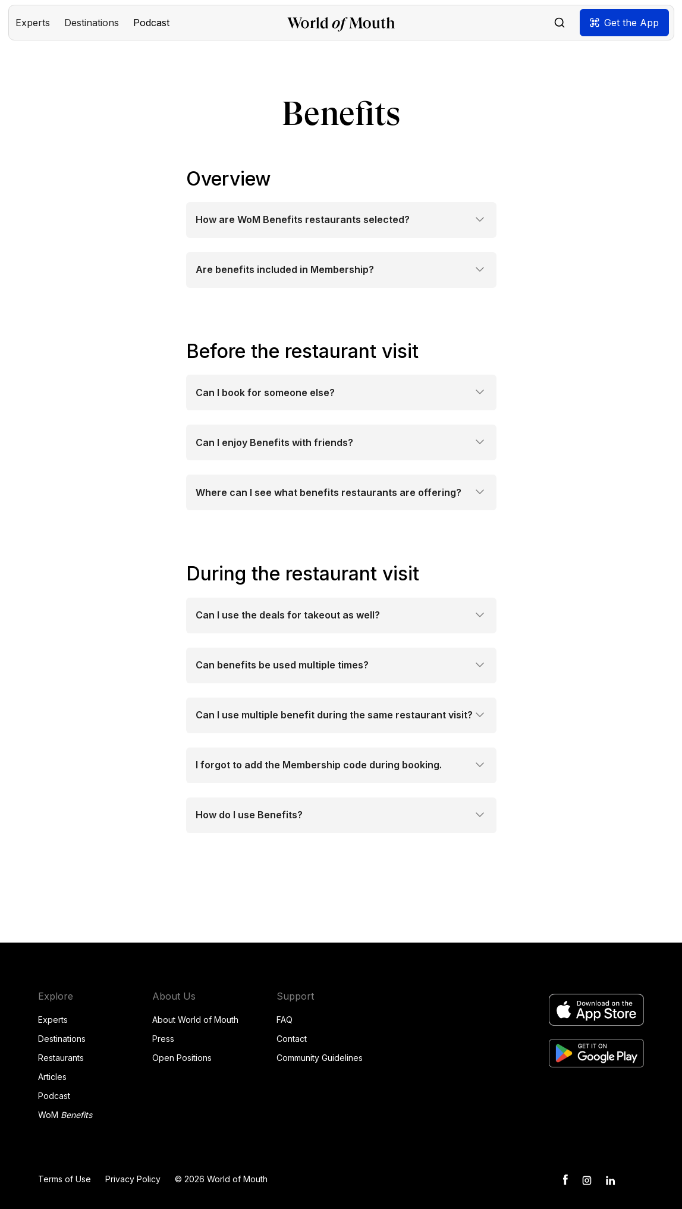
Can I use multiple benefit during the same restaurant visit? (334, 715)
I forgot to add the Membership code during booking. (319, 765)
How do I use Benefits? (249, 815)
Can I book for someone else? (265, 392)
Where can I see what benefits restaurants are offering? (328, 492)
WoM (65, 1115)
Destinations (62, 1039)
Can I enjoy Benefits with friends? (274, 442)
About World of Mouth (195, 1020)
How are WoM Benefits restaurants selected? (303, 219)
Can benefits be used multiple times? (282, 665)
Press (163, 1039)
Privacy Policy (133, 1179)
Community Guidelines (319, 1058)
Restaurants (61, 1058)
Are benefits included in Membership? (285, 269)
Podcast (54, 1096)
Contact (291, 1039)
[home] (341, 23)
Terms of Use (64, 1179)
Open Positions (182, 1058)
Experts (53, 1020)
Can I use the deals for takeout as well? (288, 615)
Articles (52, 1077)
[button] (32, 22)
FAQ (284, 1020)
